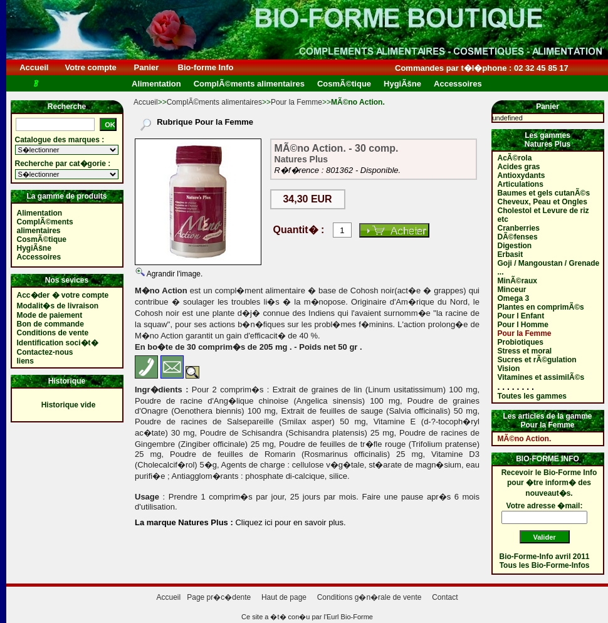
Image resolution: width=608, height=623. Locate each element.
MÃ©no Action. (525, 438)
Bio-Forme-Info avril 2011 (545, 556)
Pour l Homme (523, 324)
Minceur (512, 289)
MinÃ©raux (518, 280)
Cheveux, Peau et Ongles (542, 201)
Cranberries (519, 228)
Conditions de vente (53, 332)
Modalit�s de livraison (58, 305)
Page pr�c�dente (219, 597)
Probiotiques (520, 342)
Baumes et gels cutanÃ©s (544, 193)
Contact (445, 597)
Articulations (520, 184)
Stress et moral (525, 351)
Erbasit (510, 254)
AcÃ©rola (515, 158)
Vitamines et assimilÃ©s (541, 377)
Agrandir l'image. (173, 274)
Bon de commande (50, 324)
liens (25, 361)
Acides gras (519, 166)
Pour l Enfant (521, 316)
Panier (146, 67)
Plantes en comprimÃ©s (541, 307)
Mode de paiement (50, 315)
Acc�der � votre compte (63, 295)
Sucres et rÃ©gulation (537, 359)
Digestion (515, 245)
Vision (509, 368)
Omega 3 (514, 298)
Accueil (34, 67)
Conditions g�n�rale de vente (369, 597)
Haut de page (284, 597)
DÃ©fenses (518, 237)
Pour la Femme (296, 102)
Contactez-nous (45, 352)
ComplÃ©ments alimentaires (214, 102)
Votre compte (90, 67)
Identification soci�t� (57, 342)
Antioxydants (521, 175)
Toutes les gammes (532, 396)
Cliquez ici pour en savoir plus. (289, 522)
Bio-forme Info (206, 67)
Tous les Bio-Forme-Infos (545, 565)
